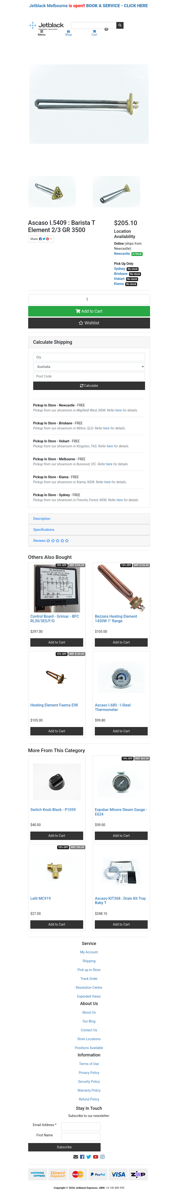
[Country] (89, 366)
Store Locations (89, 1039)
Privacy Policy (89, 1073)
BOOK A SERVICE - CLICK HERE (117, 5)
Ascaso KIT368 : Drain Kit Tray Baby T (120, 900)
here (118, 410)
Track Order (88, 979)
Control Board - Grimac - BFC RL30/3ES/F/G (54, 618)
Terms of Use (89, 1064)
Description (41, 519)
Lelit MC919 (40, 898)
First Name (45, 1135)
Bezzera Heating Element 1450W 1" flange (116, 618)
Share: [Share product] (40, 239)
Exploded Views (89, 996)
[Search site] (120, 25)
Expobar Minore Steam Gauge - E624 (121, 811)
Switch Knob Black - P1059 (53, 809)
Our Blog (89, 1021)
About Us (89, 1012)
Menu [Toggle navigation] (41, 33)
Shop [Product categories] (68, 33)
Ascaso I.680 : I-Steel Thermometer (112, 707)
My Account (89, 952)
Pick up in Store (89, 970)
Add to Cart (89, 311)
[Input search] (94, 25)
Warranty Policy (89, 1090)
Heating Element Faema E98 (54, 705)
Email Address (44, 1125)
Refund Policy (89, 1099)
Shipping (88, 961)
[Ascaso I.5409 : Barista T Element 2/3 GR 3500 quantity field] (89, 299)
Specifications (43, 530)
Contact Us (89, 1030)
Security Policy (89, 1081)
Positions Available (89, 1048)
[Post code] (89, 376)
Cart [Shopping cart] (99, 33)
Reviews (51, 541)
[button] (89, 323)
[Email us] (75, 1157)
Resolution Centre (89, 987)
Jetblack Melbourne (48, 5)
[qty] (89, 357)
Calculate (89, 386)
